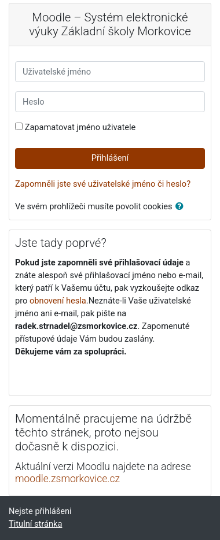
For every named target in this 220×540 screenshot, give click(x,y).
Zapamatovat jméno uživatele (80, 127)
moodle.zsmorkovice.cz (67, 478)
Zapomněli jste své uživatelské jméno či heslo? (102, 184)
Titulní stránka (35, 524)
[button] (181, 207)
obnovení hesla (58, 300)
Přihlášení (110, 158)
